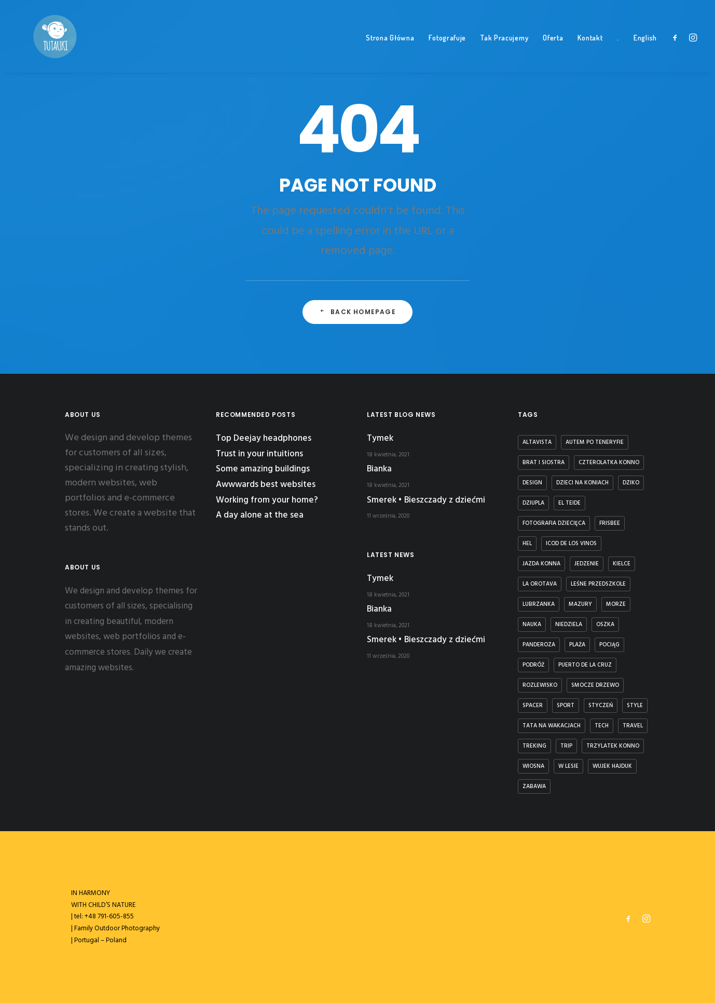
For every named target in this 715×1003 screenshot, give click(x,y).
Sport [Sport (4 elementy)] (565, 705)
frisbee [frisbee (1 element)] (609, 523)
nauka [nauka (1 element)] (531, 624)
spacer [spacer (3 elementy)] (532, 705)
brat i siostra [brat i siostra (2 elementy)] (543, 462)
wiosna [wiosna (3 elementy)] (533, 766)
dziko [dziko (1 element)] (631, 482)
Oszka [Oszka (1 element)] (605, 624)
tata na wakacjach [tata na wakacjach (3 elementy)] (551, 725)
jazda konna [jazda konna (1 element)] (541, 563)
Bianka (379, 469)
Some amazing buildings (263, 469)
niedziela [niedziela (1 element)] (568, 624)
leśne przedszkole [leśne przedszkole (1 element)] (598, 584)
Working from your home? (267, 500)
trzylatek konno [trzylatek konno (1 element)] (612, 746)
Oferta (553, 52)
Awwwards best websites (265, 485)
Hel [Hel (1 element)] (527, 543)
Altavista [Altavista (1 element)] (537, 442)
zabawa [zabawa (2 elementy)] (534, 786)
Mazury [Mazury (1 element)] (580, 604)
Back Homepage (357, 330)
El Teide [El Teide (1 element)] (569, 503)
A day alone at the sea (260, 515)
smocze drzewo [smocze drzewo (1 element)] (595, 685)
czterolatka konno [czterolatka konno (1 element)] (609, 462)
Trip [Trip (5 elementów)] (566, 746)
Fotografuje (447, 52)
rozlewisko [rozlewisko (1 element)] (539, 685)
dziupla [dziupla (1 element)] (533, 503)
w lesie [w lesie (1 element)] (568, 766)
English (645, 52)
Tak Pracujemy (504, 52)
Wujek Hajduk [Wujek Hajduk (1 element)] (612, 766)
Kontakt (590, 52)
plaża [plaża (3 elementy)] (577, 644)
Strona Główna (390, 52)
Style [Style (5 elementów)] (635, 705)
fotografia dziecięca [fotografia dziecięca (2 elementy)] (553, 523)
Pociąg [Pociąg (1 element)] (609, 644)
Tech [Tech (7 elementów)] (602, 725)
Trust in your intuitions (259, 454)
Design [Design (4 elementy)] (532, 482)
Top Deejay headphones (263, 438)
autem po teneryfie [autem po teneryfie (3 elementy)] (595, 442)
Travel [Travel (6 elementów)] (633, 725)
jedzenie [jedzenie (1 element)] (586, 563)
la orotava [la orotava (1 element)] (539, 584)
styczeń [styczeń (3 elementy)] (600, 705)
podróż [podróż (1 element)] (533, 665)
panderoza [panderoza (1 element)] (538, 644)
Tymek (380, 438)
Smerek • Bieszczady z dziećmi (426, 500)
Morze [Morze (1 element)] (616, 604)
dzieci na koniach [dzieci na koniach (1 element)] (582, 482)
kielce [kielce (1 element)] (621, 563)
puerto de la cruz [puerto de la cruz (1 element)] (585, 665)
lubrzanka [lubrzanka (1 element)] (538, 604)
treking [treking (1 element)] (534, 746)
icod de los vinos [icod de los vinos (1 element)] (571, 543)
